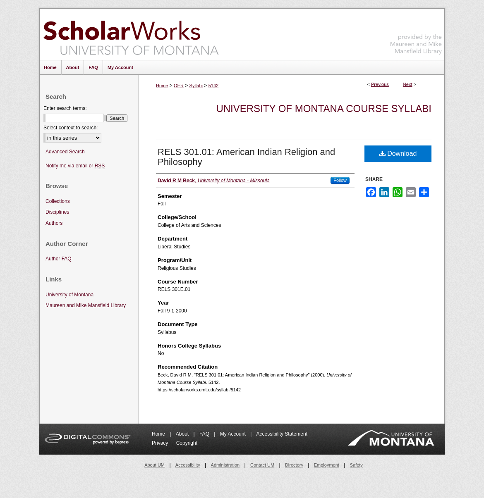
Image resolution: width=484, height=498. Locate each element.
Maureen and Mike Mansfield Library (416, 33)
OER (179, 85)
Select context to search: (70, 128)
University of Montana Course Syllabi (323, 108)
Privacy (161, 443)
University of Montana (69, 295)
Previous (380, 84)
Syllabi (196, 85)
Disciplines (57, 212)
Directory (294, 464)
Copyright (186, 443)
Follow (340, 180)
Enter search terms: (65, 108)
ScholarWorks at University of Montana (131, 34)
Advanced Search (65, 152)
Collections (58, 201)
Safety (356, 464)
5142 (213, 85)
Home (162, 85)
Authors (54, 223)
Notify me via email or (75, 166)
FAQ (205, 434)
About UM (154, 464)
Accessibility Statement (281, 434)
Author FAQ (59, 259)
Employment (326, 464)
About (183, 434)
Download (398, 153)
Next (407, 84)
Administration (225, 464)
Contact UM (262, 464)
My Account (233, 434)
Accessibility (187, 464)
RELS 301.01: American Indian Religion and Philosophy (246, 157)
